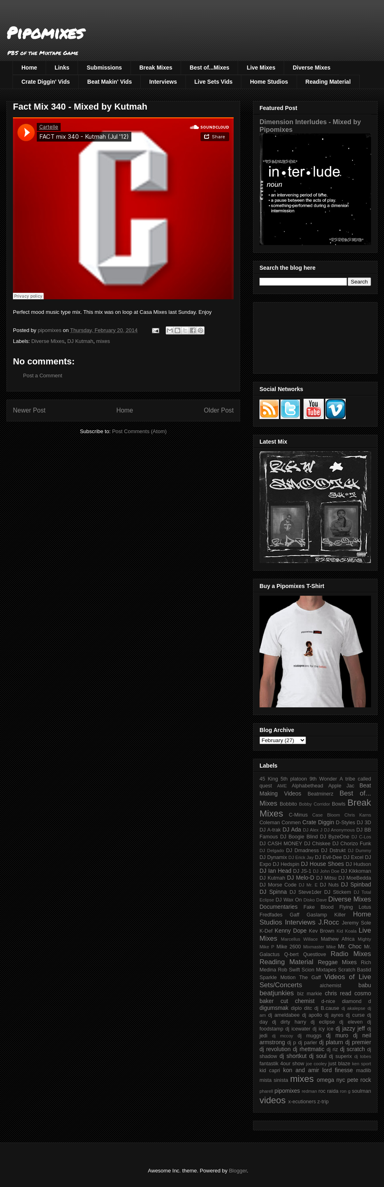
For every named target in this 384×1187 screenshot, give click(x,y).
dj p (291, 1042)
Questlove (314, 954)
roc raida (328, 1091)
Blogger (238, 1171)
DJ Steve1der (305, 892)
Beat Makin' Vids (109, 81)
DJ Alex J (313, 829)
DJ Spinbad (356, 884)
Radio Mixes (351, 954)
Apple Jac (341, 786)
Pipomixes (45, 32)
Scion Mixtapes (319, 970)
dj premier (358, 1042)
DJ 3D (364, 822)
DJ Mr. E (308, 884)
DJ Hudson (358, 864)
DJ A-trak (270, 830)
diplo (296, 1008)
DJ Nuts (329, 885)
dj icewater (297, 1029)
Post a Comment (42, 375)
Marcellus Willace (299, 939)
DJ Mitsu (326, 878)
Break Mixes (156, 67)
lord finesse (337, 1070)
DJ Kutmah (80, 341)
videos (273, 1100)
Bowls (339, 804)
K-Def (266, 931)
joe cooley (316, 1063)
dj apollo (312, 1015)
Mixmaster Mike (319, 946)
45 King (269, 779)
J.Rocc (328, 922)
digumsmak (274, 1008)
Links (62, 67)
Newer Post (29, 410)
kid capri (270, 1070)
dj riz (332, 1049)
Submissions (104, 67)
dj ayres (334, 1015)
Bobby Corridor (314, 804)
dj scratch (352, 1049)
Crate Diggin (318, 822)
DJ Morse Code (278, 885)
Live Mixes (261, 67)
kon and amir (301, 1070)
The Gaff (310, 977)
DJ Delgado (272, 850)
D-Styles (345, 822)
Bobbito (288, 804)
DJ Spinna (273, 892)
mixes (103, 341)
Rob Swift (289, 970)
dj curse (355, 1015)
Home (29, 67)
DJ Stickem (337, 892)
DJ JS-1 (302, 871)
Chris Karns (357, 814)
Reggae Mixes (337, 962)
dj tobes (362, 1056)
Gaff (295, 915)
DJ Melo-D (300, 877)
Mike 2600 (288, 947)
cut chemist (297, 1001)
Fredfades (271, 915)
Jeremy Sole (356, 923)
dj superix (340, 1056)
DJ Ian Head (275, 871)
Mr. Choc (349, 946)
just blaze (339, 1063)
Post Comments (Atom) (139, 431)
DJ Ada (292, 829)
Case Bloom (326, 814)
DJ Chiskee (317, 843)
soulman (361, 1091)
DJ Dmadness (302, 850)
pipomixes (287, 1091)
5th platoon (294, 779)
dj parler (307, 1042)
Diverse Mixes (311, 67)
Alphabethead (307, 786)
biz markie (309, 994)
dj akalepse (353, 1008)
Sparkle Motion (277, 977)
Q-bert (291, 954)
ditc (308, 1008)
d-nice (328, 1001)
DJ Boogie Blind (299, 837)
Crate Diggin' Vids (45, 81)
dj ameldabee (284, 1015)
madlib (363, 1070)
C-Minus (298, 815)
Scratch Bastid (354, 970)
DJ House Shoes (322, 864)
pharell (266, 1091)
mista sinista (274, 1080)
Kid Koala (346, 931)
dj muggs (309, 1036)
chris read (338, 993)
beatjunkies (277, 993)
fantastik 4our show (282, 1063)
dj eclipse (322, 1022)
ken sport (361, 1063)
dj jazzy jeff (350, 1028)
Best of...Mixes (209, 67)
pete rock (359, 1080)
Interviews (163, 81)
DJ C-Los (361, 836)
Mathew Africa (337, 939)
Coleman (270, 822)
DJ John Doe (326, 871)
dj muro (337, 1035)
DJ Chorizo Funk (351, 843)
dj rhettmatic (309, 1049)
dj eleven (351, 1022)
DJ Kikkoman (356, 871)
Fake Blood (318, 907)
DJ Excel (353, 857)
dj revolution (275, 1049)
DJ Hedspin (286, 864)
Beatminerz (320, 794)
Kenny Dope (291, 930)
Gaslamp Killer (326, 915)
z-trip (323, 1101)
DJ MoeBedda (354, 878)
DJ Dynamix (273, 857)
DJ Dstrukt (333, 850)
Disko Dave (315, 899)
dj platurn (331, 1042)
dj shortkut (292, 1056)
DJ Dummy (359, 850)
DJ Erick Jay (301, 857)
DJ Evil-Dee (328, 857)
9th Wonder (323, 779)
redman (309, 1091)
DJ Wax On (289, 900)
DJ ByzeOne (335, 837)
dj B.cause (326, 1008)
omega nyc (331, 1080)
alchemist (330, 985)
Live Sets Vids (213, 81)
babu (365, 985)
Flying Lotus (355, 907)
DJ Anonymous (339, 829)
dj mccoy (282, 1035)
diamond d (356, 1001)
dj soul (318, 1056)
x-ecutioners (302, 1101)
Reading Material (328, 81)
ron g (345, 1091)
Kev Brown (321, 931)
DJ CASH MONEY (281, 843)
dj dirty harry (289, 1022)
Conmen (291, 822)
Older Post (219, 410)
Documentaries (278, 906)
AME (282, 785)
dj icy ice (322, 1029)
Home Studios (269, 81)
